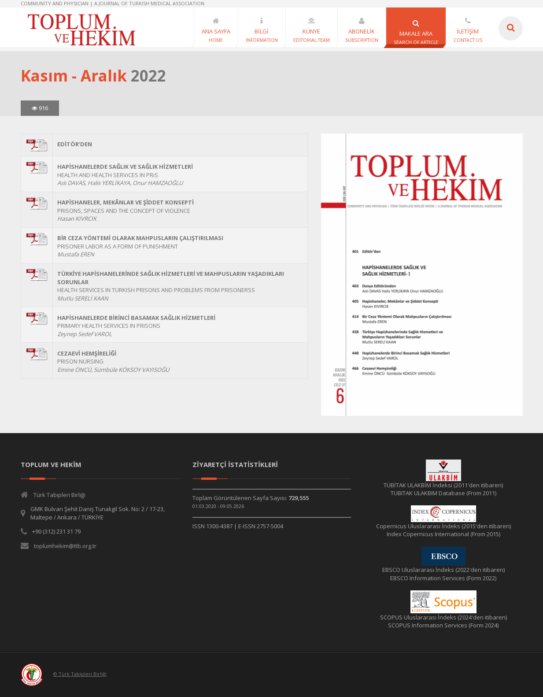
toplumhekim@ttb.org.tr (65, 546)
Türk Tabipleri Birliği (59, 495)
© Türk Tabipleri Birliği (80, 674)
